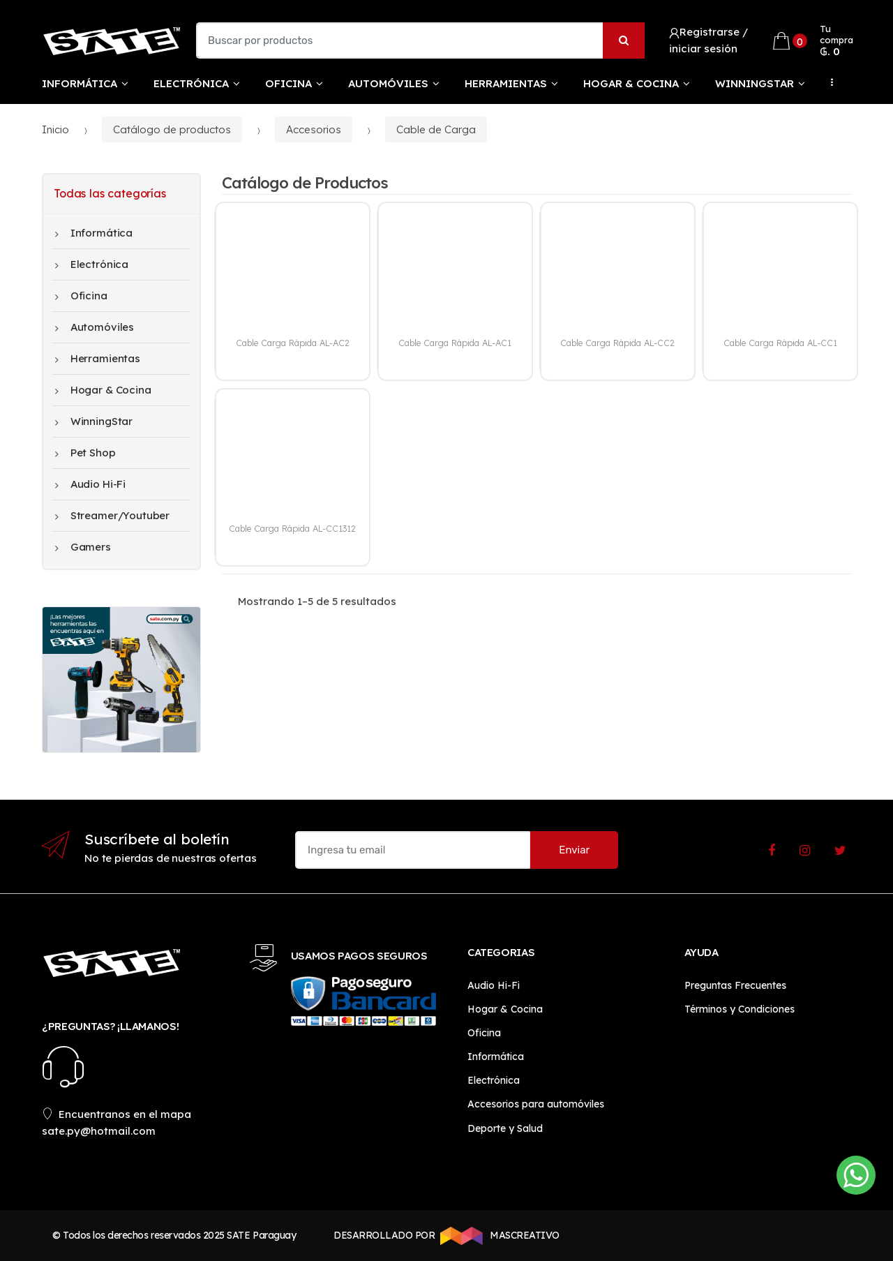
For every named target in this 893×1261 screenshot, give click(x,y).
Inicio (55, 129)
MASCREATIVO (497, 1236)
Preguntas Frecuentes (735, 985)
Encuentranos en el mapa (116, 1114)
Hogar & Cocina (631, 83)
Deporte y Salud (505, 1128)
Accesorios (313, 129)
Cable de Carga (436, 129)
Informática (79, 83)
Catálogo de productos (172, 129)
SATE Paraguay (261, 1235)
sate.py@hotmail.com (99, 1130)
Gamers (83, 547)
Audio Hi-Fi (90, 484)
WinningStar (754, 83)
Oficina (288, 83)
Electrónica (191, 83)
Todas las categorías (110, 193)
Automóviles (388, 83)
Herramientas (506, 83)
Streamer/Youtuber (112, 516)
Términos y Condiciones (739, 1009)
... (828, 82)
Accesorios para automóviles (535, 1104)
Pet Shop (85, 453)
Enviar (574, 850)
